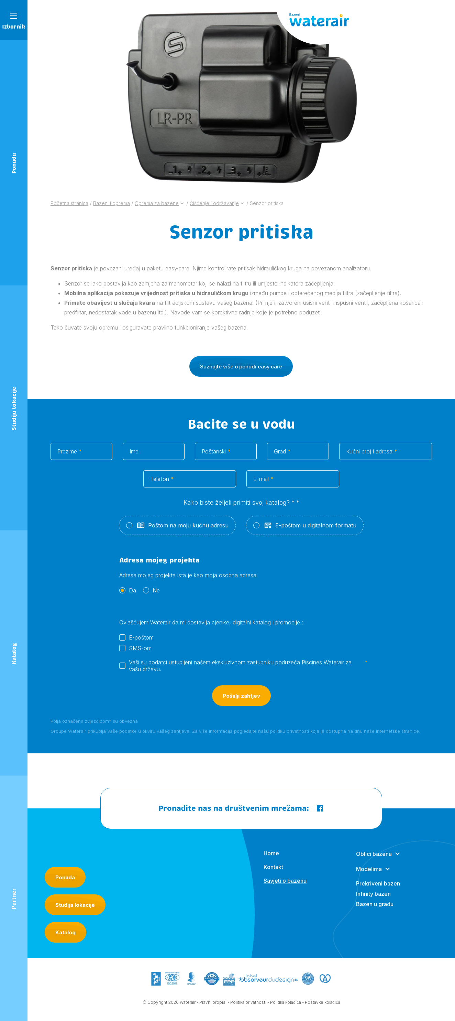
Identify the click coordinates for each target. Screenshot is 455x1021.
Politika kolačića (285, 1005)
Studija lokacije (75, 905)
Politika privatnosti (248, 1005)
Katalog (65, 932)
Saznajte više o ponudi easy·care (241, 373)
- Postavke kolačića (321, 1005)
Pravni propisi (212, 1005)
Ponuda (65, 877)
